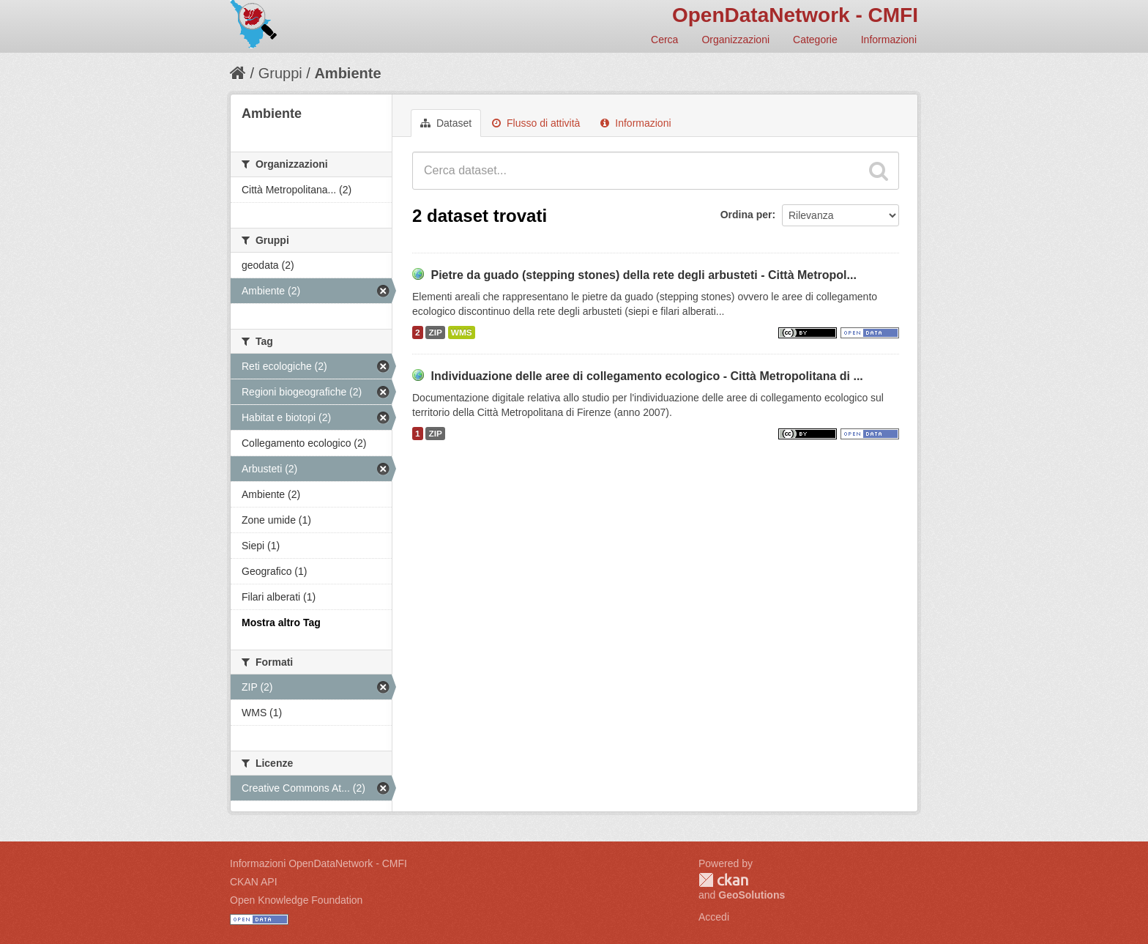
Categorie (815, 39)
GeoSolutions (751, 895)
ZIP (434, 332)
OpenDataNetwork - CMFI (795, 15)
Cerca (664, 39)
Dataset (445, 123)
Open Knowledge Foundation (296, 900)
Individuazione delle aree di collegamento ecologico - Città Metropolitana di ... (646, 376)
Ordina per (746, 214)
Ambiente (347, 73)
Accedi (713, 917)
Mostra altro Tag (281, 622)
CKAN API (253, 882)
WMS (461, 332)
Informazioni (889, 39)
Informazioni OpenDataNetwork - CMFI (318, 863)
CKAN (723, 880)
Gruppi (280, 73)
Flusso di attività (536, 123)
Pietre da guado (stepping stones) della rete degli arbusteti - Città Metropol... (643, 275)
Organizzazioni (735, 39)
